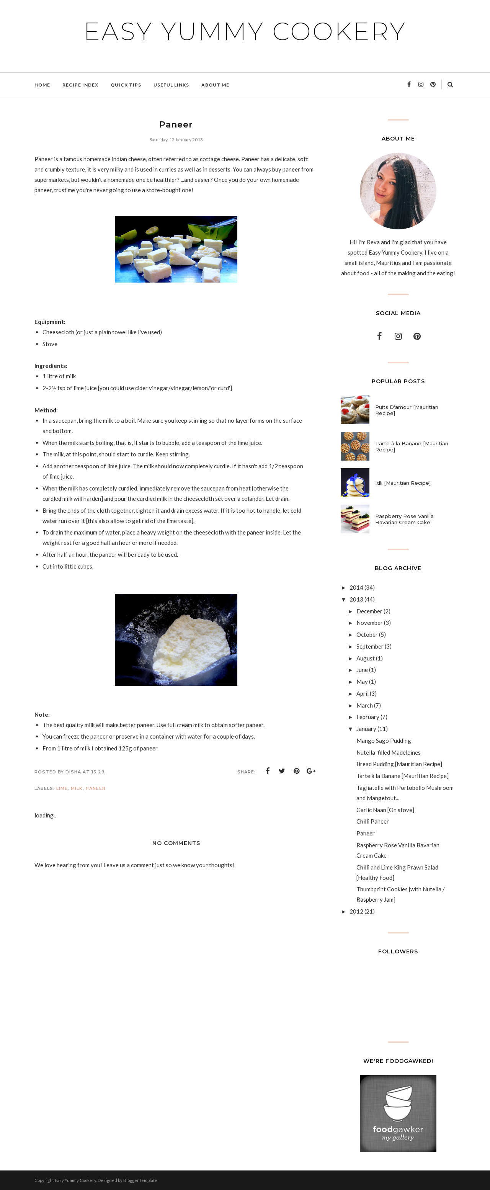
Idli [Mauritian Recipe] (403, 483)
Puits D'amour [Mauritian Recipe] (406, 410)
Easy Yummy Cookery (245, 31)
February (367, 716)
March (364, 705)
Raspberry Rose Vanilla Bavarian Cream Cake (404, 519)
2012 (356, 911)
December (369, 611)
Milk (77, 788)
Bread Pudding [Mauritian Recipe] (399, 763)
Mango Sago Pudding (383, 740)
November (369, 622)
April (362, 693)
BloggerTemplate (140, 1180)
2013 (356, 599)
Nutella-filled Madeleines (388, 752)
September (370, 646)
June (362, 669)
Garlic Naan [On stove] (385, 809)
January (366, 728)
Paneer (96, 788)
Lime (62, 788)
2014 (356, 587)
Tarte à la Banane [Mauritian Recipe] (411, 446)
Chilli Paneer (372, 821)
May (362, 681)
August (365, 658)
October (367, 634)
